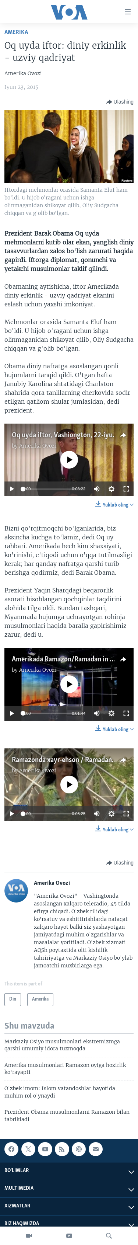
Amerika (16, 32)
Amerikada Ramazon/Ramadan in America (73, 659)
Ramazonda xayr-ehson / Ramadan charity (73, 760)
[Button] (120, 102)
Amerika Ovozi (38, 445)
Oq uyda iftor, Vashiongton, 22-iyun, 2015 (73, 435)
